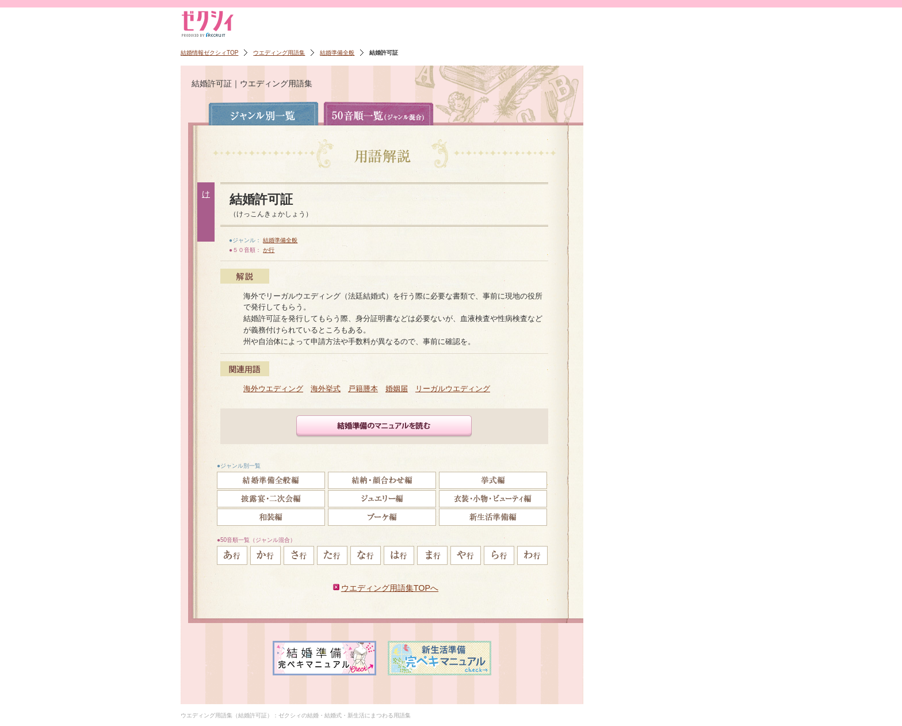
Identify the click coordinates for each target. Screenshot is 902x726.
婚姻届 (396, 388)
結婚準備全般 (337, 52)
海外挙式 (326, 388)
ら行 (499, 555)
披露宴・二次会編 (270, 499)
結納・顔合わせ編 (381, 480)
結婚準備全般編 (270, 480)
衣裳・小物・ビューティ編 (492, 499)
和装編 (270, 517)
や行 (465, 555)
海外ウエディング (273, 388)
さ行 (299, 555)
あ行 (232, 555)
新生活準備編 (492, 517)
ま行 (432, 555)
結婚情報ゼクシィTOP (209, 52)
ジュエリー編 (381, 499)
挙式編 (492, 480)
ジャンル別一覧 (263, 113)
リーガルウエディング (452, 388)
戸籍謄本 (363, 388)
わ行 (532, 555)
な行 (365, 555)
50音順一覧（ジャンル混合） (378, 113)
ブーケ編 (381, 517)
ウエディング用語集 (279, 52)
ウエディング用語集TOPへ (389, 588)
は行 (399, 555)
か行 (268, 250)
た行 (332, 555)
